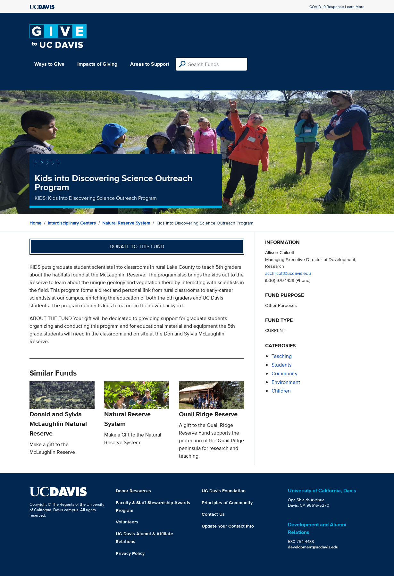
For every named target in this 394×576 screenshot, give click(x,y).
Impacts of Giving (97, 64)
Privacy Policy (130, 553)
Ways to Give (49, 64)
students (281, 364)
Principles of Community (227, 502)
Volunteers (127, 522)
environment (286, 382)
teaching (282, 356)
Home (35, 223)
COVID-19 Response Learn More (337, 6)
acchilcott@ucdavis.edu (288, 273)
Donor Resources (133, 490)
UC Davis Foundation (224, 490)
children (281, 390)
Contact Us (213, 514)
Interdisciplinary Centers (72, 223)
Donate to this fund (137, 246)
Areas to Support (149, 64)
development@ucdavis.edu (313, 547)
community (285, 373)
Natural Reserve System (126, 223)
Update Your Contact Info (228, 526)
